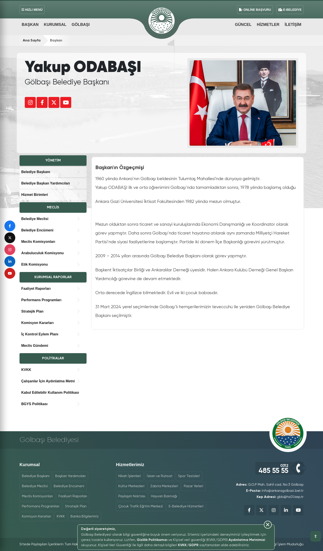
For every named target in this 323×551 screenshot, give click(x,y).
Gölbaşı (81, 24)
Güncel (243, 24)
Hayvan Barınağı (164, 496)
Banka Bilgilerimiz (85, 516)
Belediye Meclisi (34, 219)
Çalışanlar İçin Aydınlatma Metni (48, 381)
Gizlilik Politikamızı (152, 540)
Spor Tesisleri (189, 476)
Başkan (30, 24)
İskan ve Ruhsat (159, 476)
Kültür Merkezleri (131, 486)
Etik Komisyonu (34, 264)
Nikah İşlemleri (129, 476)
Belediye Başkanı (35, 172)
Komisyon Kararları (37, 323)
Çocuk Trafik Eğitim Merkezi (140, 506)
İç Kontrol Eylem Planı (39, 334)
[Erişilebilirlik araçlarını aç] (315, 536)
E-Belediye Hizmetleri (186, 506)
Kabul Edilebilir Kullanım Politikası (50, 392)
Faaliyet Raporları (36, 288)
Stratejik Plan (32, 311)
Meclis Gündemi (34, 345)
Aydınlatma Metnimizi (247, 540)
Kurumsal (55, 24)
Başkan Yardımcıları (70, 476)
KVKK (26, 370)
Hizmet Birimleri (34, 195)
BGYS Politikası (34, 404)
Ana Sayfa (32, 40)
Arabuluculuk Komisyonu (42, 253)
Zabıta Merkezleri (164, 486)
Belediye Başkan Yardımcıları (45, 183)
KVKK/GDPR (188, 545)
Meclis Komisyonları (38, 241)
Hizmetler (268, 24)
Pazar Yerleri (193, 486)
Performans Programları (41, 300)
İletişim (293, 24)
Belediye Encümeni (37, 230)
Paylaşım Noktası (131, 496)
